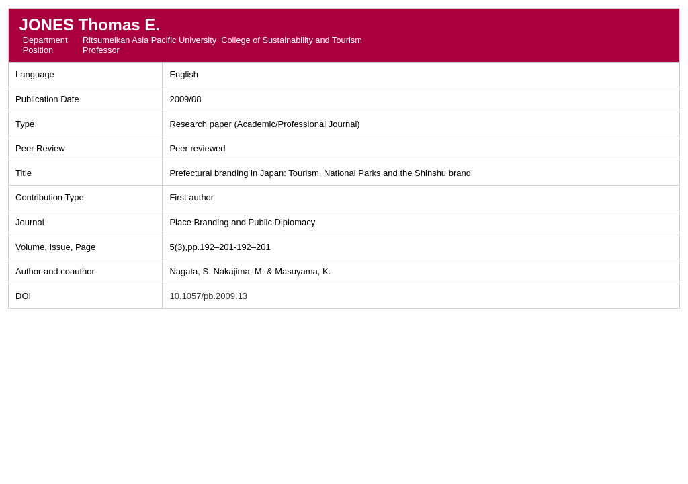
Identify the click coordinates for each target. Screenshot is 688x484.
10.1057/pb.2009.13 (208, 296)
